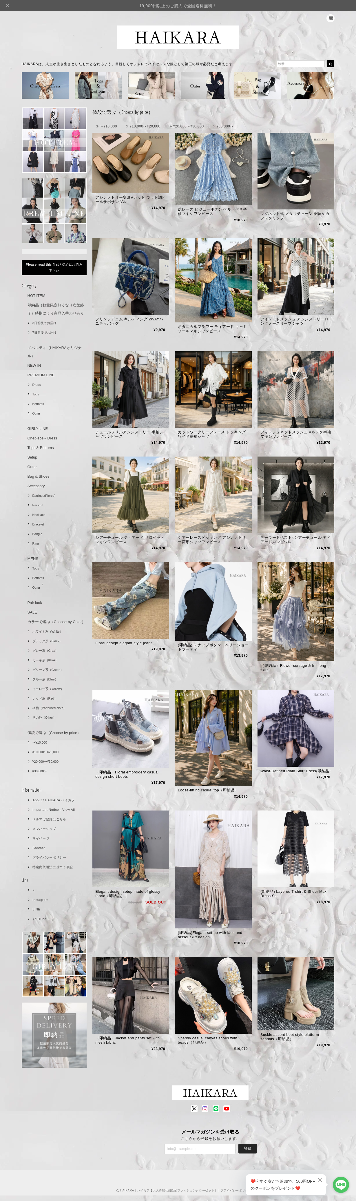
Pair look (35, 602)
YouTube (39, 919)
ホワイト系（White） (47, 631)
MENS (33, 558)
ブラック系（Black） (47, 641)
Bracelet (38, 524)
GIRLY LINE (38, 428)
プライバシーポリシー (49, 857)
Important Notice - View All (53, 809)
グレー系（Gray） (45, 650)
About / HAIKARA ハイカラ (53, 800)
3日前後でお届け (44, 323)
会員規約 (300, 1196)
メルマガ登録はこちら (49, 819)
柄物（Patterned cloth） (49, 708)
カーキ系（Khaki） (46, 660)
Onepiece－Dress (42, 438)
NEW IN (34, 365)
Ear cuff (37, 505)
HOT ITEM (36, 295)
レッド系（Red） (44, 698)
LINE (36, 909)
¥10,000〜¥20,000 (45, 752)
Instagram (40, 899)
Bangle (37, 534)
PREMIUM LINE (41, 375)
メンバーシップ (44, 829)
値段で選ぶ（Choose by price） (54, 733)
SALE (32, 612)
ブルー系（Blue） (45, 679)
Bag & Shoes (39, 476)
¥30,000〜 (39, 771)
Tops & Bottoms (41, 448)
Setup (32, 457)
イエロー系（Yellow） (48, 689)
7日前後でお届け (44, 332)
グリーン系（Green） (48, 669)
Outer (36, 413)
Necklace (38, 514)
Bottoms (38, 404)
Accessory (36, 486)
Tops (35, 394)
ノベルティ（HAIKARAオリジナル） (55, 352)
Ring (35, 543)
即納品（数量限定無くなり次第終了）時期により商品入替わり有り (56, 309)
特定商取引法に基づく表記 (52, 867)
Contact (38, 848)
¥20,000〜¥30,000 (45, 761)
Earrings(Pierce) (43, 495)
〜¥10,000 (39, 742)
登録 (247, 1154)
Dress (36, 384)
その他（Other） (44, 717)
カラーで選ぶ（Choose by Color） (57, 622)
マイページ (40, 838)
